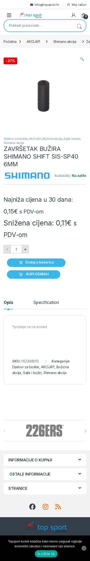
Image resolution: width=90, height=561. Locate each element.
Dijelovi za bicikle (16, 139)
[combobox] (38, 25)
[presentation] (85, 431)
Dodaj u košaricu (39, 262)
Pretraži (79, 26)
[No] (84, 548)
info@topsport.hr (47, 4)
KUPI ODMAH (37, 274)
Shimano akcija (64, 41)
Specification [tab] (46, 302)
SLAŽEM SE (46, 554)
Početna (10, 41)
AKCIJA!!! (33, 41)
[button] (82, 59)
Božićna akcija (52, 139)
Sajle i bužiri (72, 139)
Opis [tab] (8, 302)
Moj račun (76, 5)
